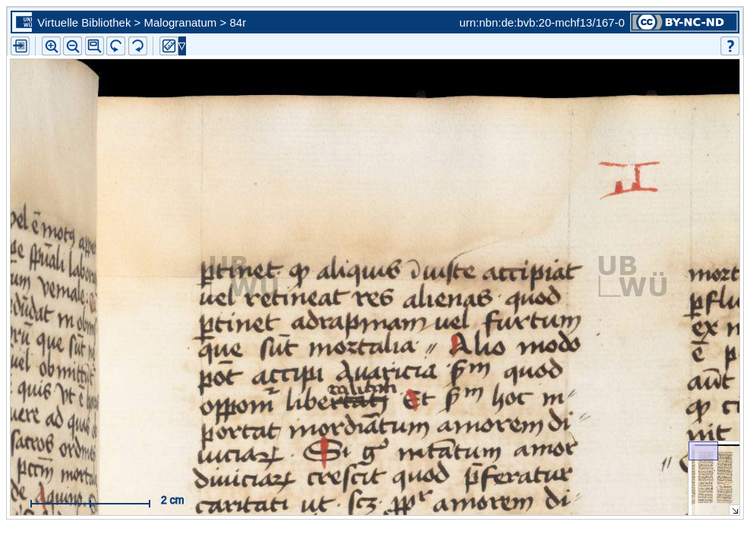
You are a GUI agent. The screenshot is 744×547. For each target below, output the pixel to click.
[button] (94, 45)
